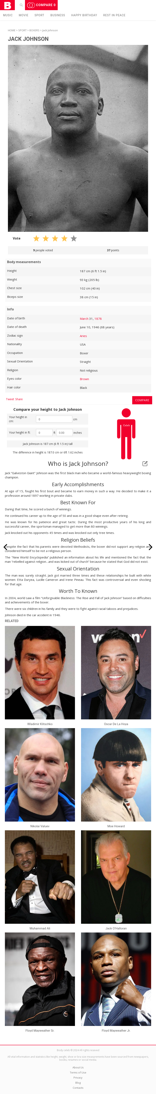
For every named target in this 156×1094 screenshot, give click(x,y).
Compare (41, 5)
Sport (39, 15)
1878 (98, 319)
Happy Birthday (84, 15)
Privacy (78, 1077)
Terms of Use (78, 1072)
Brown (84, 379)
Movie (23, 15)
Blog (78, 1082)
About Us (78, 1067)
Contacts (78, 1088)
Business (57, 15)
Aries (83, 336)
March (84, 319)
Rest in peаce (114, 15)
